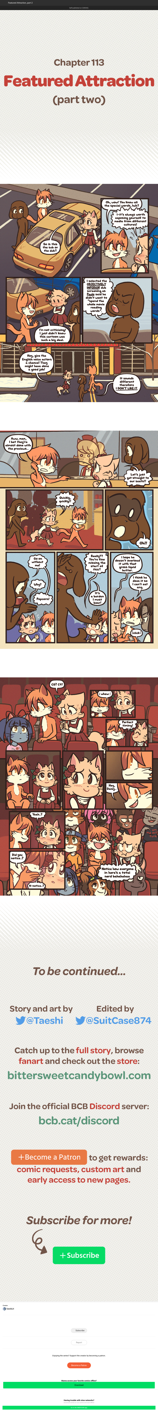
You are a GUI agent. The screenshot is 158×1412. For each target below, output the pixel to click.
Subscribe (80, 1330)
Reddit (97, 1322)
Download (78, 1385)
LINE (60, 1322)
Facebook (70, 1322)
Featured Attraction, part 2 (20, 3)
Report (79, 1342)
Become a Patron (79, 1365)
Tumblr (88, 1322)
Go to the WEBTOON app (79, 1408)
